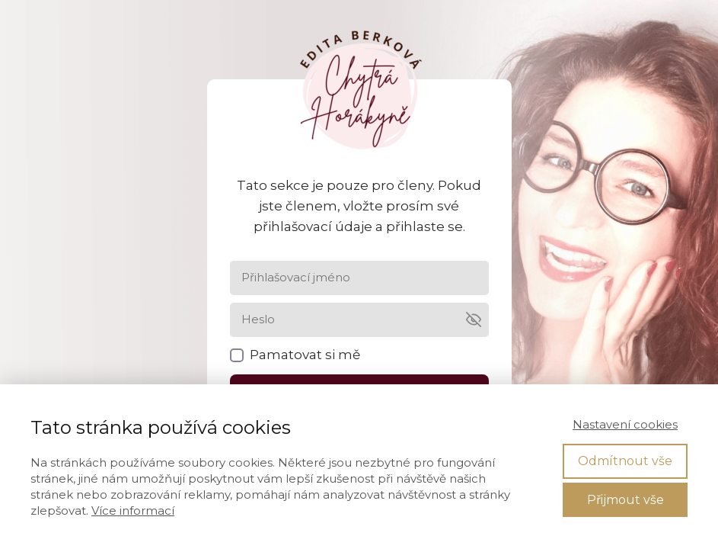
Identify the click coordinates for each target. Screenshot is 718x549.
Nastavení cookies (625, 424)
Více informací (132, 510)
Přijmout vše (625, 500)
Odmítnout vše (625, 461)
